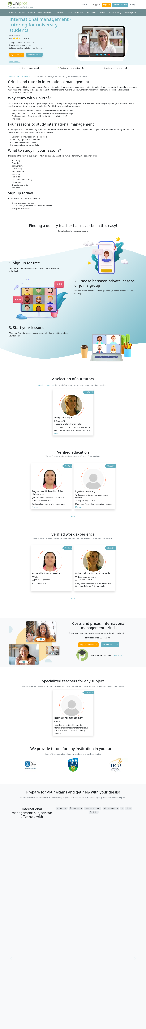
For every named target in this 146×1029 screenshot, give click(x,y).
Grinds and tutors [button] (16, 12)
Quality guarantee (46, 385)
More (83, 4)
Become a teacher (34, 54)
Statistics (93, 812)
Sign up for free (16, 54)
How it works (14, 61)
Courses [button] (59, 12)
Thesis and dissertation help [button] (40, 12)
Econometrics (76, 808)
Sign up (106, 4)
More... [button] (57, 433)
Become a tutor (120, 4)
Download (117, 655)
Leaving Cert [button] (130, 12)
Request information (88, 644)
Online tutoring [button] (114, 12)
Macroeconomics (92, 808)
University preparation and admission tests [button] (85, 12)
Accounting (61, 808)
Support (95, 4)
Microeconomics (111, 808)
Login (133, 4)
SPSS (128, 808)
